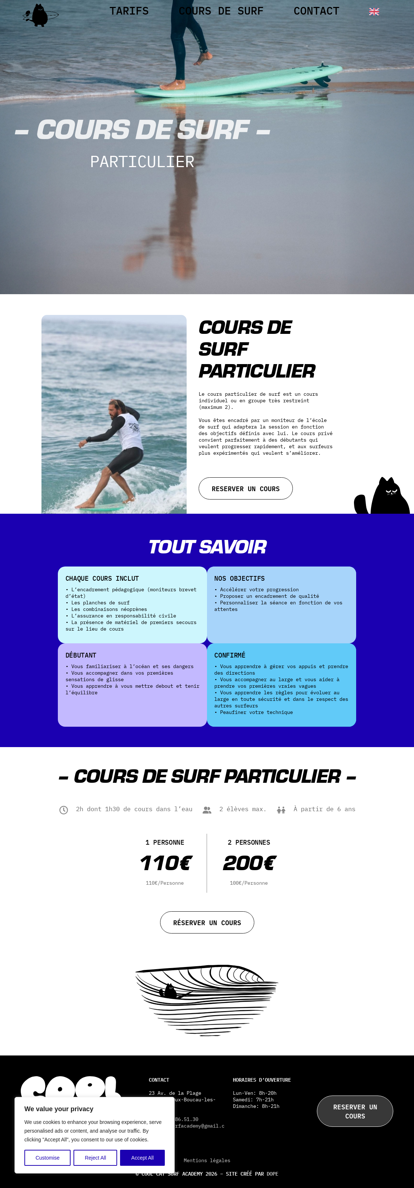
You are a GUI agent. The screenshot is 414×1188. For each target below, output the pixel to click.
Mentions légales (207, 1160)
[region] (95, 1135)
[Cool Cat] (41, 23)
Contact (316, 10)
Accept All (142, 1158)
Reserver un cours (246, 488)
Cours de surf (221, 10)
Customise (48, 1158)
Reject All (95, 1158)
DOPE (272, 1173)
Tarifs (129, 10)
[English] (371, 11)
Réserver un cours (207, 922)
